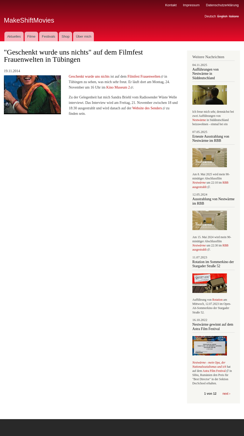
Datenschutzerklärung (222, 5)
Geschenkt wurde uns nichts (89, 76)
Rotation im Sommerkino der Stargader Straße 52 (213, 264)
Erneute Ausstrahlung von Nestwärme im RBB (210, 139)
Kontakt (171, 5)
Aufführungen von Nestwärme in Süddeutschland (205, 74)
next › (226, 393)
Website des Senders (148, 108)
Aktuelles (14, 36)
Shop (65, 36)
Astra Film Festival (216, 370)
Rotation (218, 299)
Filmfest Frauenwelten (145, 76)
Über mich (83, 36)
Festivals (48, 36)
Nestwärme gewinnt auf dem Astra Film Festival (212, 327)
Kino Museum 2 (119, 87)
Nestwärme (199, 120)
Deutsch (210, 16)
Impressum (191, 5)
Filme (31, 36)
